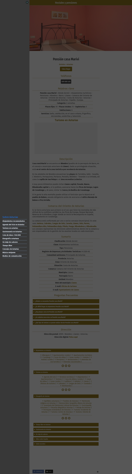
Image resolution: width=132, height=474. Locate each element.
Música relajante (9, 253)
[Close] (27, 2)
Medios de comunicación (12, 256)
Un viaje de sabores (10, 242)
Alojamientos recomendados (14, 221)
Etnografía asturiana (11, 239)
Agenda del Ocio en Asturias (13, 225)
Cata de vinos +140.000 (12, 235)
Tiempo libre (7, 246)
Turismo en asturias (10, 228)
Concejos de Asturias (11, 249)
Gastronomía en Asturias (12, 232)
